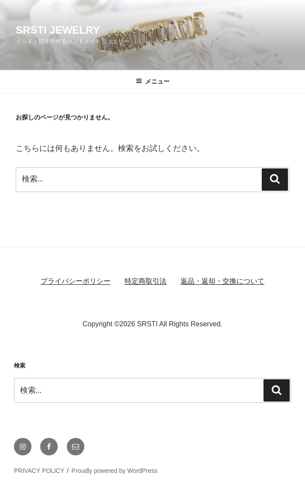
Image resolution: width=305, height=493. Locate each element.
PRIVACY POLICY (39, 470)
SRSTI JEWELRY (58, 30)
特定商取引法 (145, 281)
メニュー (153, 81)
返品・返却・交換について (222, 281)
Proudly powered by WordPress (115, 470)
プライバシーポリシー (76, 281)
